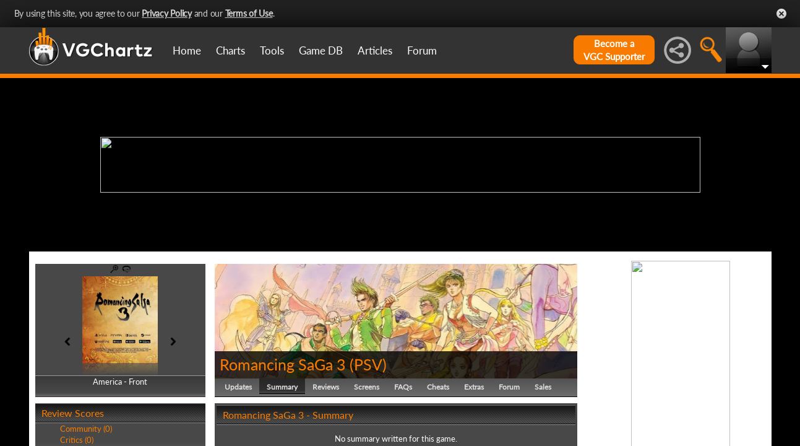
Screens (366, 386)
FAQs (403, 386)
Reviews (325, 386)
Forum (422, 50)
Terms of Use (249, 13)
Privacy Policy (167, 13)
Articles (375, 50)
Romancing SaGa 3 (283, 364)
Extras (474, 386)
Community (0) (86, 429)
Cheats (438, 386)
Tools (272, 50)
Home (187, 50)
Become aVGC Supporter (614, 50)
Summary (282, 386)
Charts (230, 50)
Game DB (321, 50)
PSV (368, 364)
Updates (238, 386)
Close (781, 14)
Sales (543, 386)
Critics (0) (76, 440)
